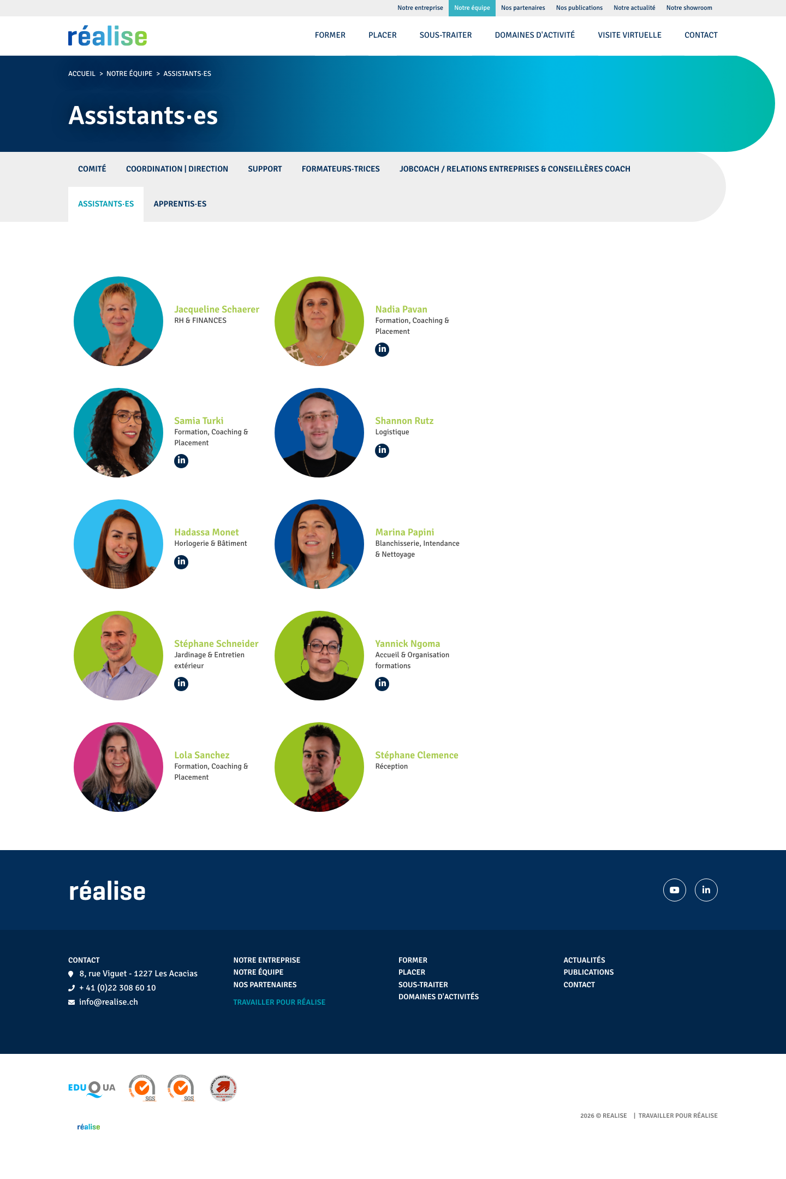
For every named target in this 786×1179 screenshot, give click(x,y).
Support (265, 169)
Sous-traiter (423, 985)
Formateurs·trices (341, 169)
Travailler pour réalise (280, 1002)
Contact (580, 985)
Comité (92, 169)
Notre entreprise (267, 960)
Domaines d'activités (438, 997)
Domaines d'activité (535, 35)
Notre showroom (689, 8)
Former (412, 960)
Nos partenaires (265, 985)
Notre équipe (129, 73)
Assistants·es (106, 204)
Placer (411, 972)
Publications (589, 972)
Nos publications (579, 8)
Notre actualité (635, 8)
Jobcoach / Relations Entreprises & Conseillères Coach (515, 169)
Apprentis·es (179, 204)
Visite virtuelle (630, 35)
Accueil (82, 73)
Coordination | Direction (177, 169)
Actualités (584, 960)
